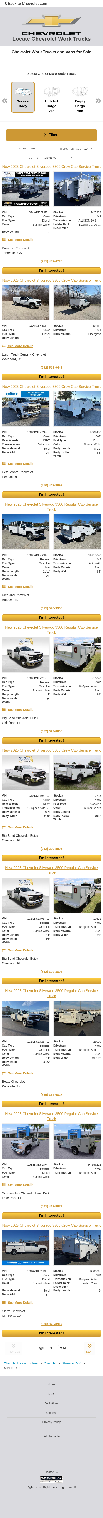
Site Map (51, 1412)
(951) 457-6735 (51, 261)
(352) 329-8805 (51, 731)
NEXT (89, 1347)
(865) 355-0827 (51, 1094)
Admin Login (51, 1436)
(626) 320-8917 (51, 1324)
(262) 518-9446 (51, 367)
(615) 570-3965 (51, 608)
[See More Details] (17, 240)
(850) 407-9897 (51, 485)
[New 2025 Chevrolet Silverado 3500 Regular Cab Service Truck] (51, 507)
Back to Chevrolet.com (25, 3)
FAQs (51, 1393)
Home (52, 1384)
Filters (51, 135)
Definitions (52, 1403)
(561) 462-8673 (51, 1206)
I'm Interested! (51, 270)
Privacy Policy (51, 1422)
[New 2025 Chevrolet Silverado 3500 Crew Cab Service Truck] (51, 166)
